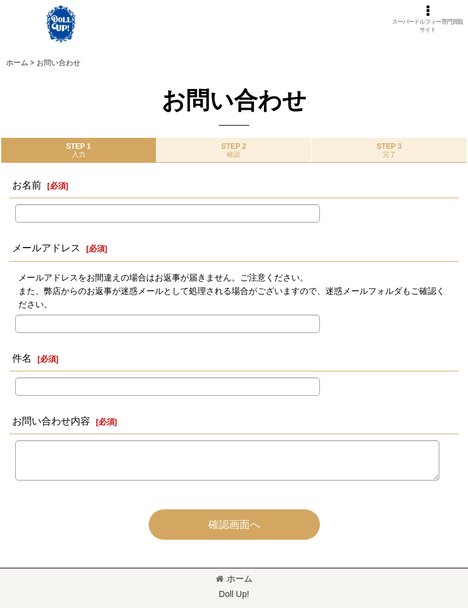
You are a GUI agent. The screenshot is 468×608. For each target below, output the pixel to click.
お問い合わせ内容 (51, 420)
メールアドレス (46, 247)
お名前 (26, 184)
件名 (22, 357)
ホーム (234, 579)
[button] (428, 19)
